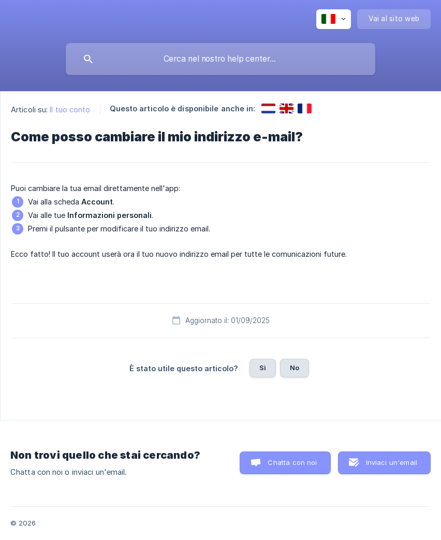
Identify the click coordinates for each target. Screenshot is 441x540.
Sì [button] (262, 367)
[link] (268, 108)
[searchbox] (220, 59)
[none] (333, 19)
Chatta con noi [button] (292, 462)
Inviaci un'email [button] (391, 462)
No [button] (294, 367)
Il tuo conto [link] (70, 109)
